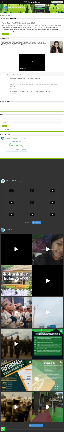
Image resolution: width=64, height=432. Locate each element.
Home (2, 15)
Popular (9, 74)
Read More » (5, 33)
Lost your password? (7, 129)
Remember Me (13, 126)
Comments (15, 74)
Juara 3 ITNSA (23, 68)
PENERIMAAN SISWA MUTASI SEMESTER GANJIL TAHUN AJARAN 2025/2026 (30, 91)
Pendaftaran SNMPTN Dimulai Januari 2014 (18, 23)
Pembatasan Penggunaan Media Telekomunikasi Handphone (25, 78)
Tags (21, 74)
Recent (3, 74)
